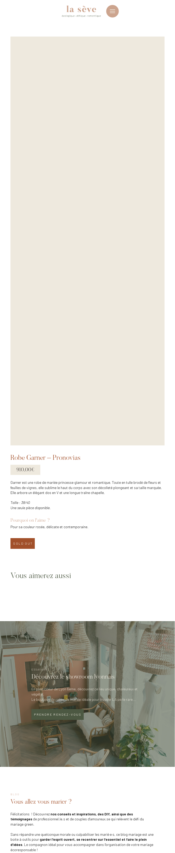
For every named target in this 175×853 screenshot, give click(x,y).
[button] (112, 11)
